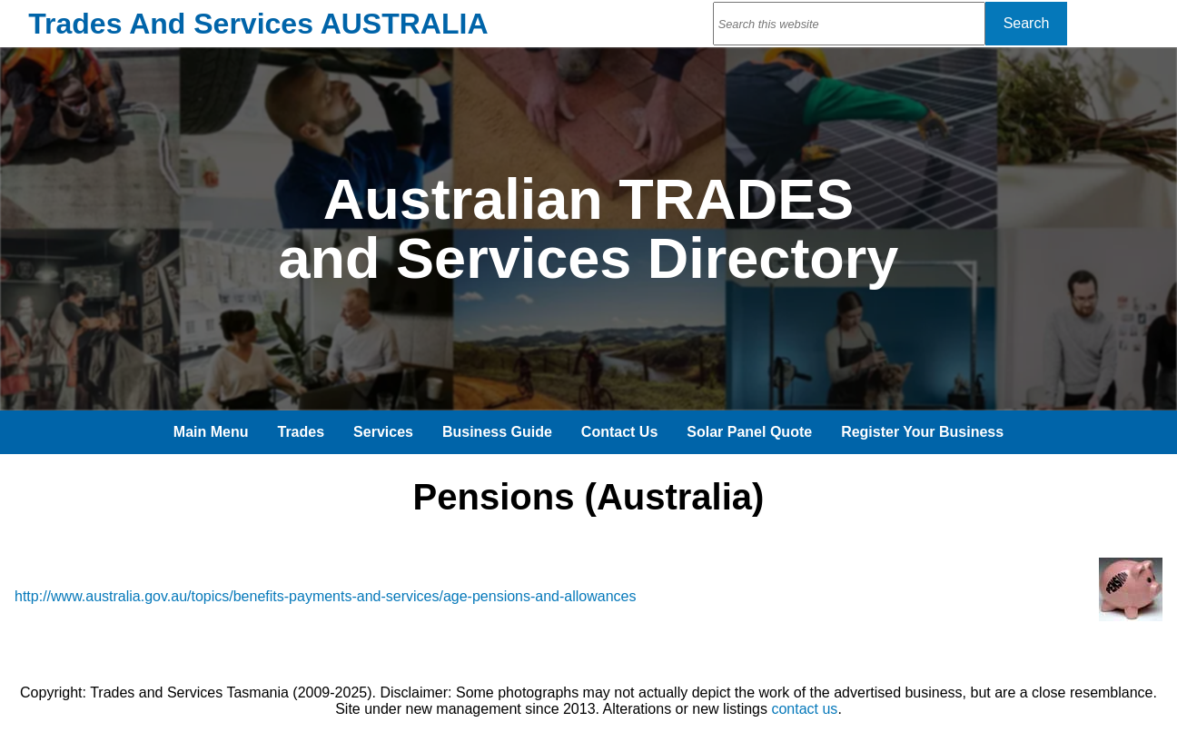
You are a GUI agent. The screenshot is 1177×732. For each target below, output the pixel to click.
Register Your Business (922, 432)
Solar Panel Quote (749, 432)
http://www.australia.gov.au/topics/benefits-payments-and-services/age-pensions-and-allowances (326, 596)
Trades (301, 432)
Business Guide (497, 432)
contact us (804, 709)
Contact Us (619, 432)
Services (383, 432)
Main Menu (211, 432)
